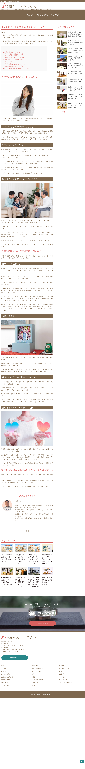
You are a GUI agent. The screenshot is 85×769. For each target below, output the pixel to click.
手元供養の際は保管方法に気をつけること (16, 65)
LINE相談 (62, 677)
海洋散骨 (34, 674)
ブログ (33, 685)
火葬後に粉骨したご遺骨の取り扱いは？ (14, 59)
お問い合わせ (63, 674)
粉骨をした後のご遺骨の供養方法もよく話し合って (17, 68)
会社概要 (61, 665)
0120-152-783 (15, 651)
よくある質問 (5, 685)
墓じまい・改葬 (36, 671)
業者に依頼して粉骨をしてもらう (14, 54)
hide (27, 49)
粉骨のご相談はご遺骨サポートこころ (43, 694)
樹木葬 (33, 677)
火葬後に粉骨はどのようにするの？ (12, 52)
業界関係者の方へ (6, 680)
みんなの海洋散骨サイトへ (14, 657)
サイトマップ (63, 680)
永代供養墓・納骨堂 (37, 680)
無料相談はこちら (42, 623)
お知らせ (61, 671)
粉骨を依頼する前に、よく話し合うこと (16, 57)
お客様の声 (4, 682)
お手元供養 (35, 682)
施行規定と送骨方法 (7, 677)
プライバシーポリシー (65, 682)
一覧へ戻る (27, 531)
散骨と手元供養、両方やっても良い (14, 66)
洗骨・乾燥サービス (37, 668)
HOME (3, 665)
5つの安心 (4, 668)
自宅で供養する (9, 63)
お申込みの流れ (5, 674)
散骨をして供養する (10, 61)
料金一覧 (4, 671)
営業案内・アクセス (65, 668)
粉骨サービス (35, 665)
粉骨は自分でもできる (11, 55)
